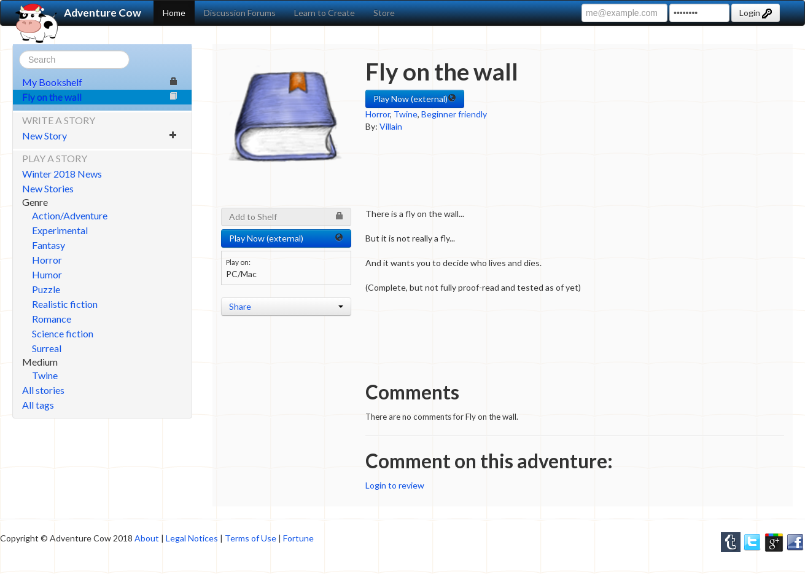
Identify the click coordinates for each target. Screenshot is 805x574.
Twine (45, 375)
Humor (47, 274)
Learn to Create (324, 12)
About (146, 538)
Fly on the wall (99, 97)
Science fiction (62, 333)
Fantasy (48, 245)
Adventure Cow (77, 13)
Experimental (60, 230)
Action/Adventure (69, 215)
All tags (38, 405)
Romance (51, 318)
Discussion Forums (240, 12)
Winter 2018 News (62, 173)
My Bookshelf (99, 82)
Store (384, 12)
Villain (390, 126)
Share (286, 306)
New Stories (48, 188)
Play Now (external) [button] (414, 98)
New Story (99, 135)
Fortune (298, 538)
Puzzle (46, 289)
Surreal (46, 348)
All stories (43, 390)
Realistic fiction (65, 304)
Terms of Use (250, 538)
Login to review (394, 485)
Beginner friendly (454, 114)
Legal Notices (192, 538)
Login (755, 12)
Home (174, 12)
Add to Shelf (286, 216)
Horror (47, 259)
